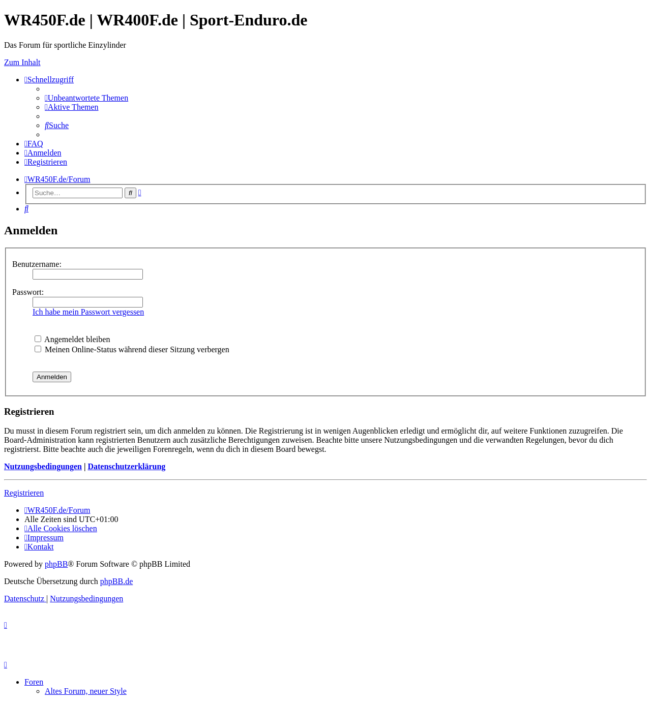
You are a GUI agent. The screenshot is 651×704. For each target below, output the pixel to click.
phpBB (56, 564)
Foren (33, 682)
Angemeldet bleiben (72, 339)
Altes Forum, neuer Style (86, 691)
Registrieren (24, 492)
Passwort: (28, 292)
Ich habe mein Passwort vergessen (88, 312)
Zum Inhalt (22, 62)
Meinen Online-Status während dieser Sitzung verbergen (132, 349)
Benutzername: (37, 264)
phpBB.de (116, 581)
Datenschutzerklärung (126, 466)
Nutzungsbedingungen (43, 466)
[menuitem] (86, 98)
